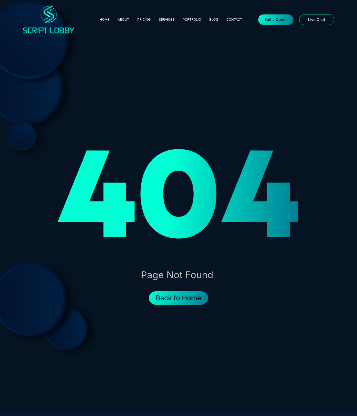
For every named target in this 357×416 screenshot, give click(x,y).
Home (104, 19)
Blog (213, 19)
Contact (234, 19)
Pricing (144, 19)
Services (167, 19)
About (123, 19)
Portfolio (192, 19)
